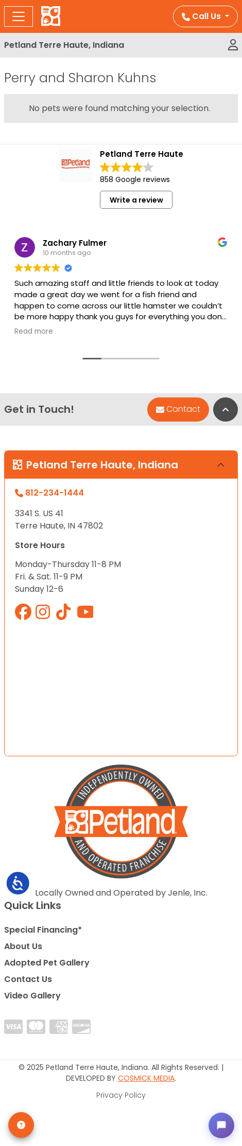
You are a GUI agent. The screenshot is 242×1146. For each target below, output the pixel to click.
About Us (23, 946)
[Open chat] (221, 1125)
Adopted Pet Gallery (47, 963)
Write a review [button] (136, 200)
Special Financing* (43, 930)
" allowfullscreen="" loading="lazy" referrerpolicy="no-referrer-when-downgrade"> (121, 688)
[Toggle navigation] (18, 16)
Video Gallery (32, 996)
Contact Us (28, 979)
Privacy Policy (121, 1095)
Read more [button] (33, 331)
